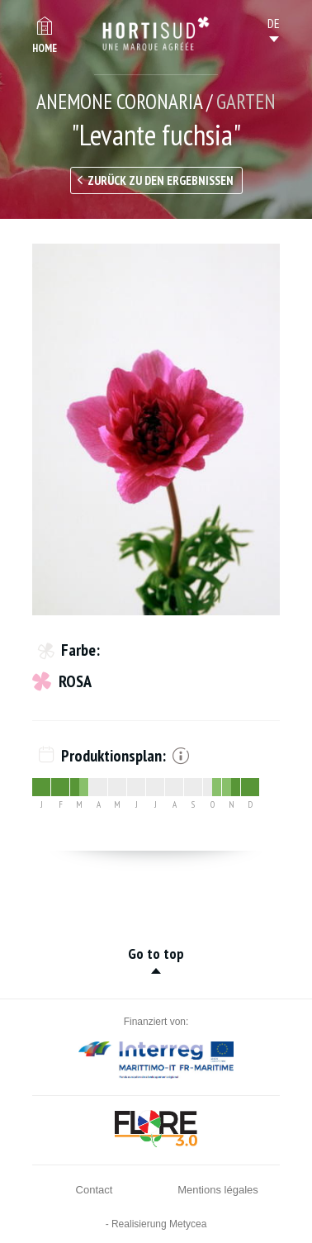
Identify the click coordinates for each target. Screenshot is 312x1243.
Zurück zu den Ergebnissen (160, 180)
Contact (94, 1190)
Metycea (187, 1224)
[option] (156, 429)
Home (44, 48)
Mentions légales (217, 1190)
